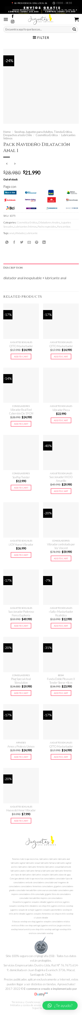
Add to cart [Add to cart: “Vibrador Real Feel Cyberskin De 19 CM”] (21, 424)
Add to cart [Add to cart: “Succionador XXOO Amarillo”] (61, 491)
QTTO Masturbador (21, 346)
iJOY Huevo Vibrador (21, 544)
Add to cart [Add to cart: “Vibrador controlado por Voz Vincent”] (61, 558)
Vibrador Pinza (61, 410)
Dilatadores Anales (49, 222)
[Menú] (5, 19)
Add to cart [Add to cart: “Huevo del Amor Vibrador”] (21, 820)
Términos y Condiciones (26, 1002)
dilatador (20, 233)
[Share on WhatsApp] (6, 242)
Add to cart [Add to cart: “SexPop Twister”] (21, 487)
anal (11, 233)
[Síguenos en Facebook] (12, 16)
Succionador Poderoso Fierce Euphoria (21, 613)
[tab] (41, 268)
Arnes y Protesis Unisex (21, 746)
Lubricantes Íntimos (25, 226)
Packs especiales (47, 226)
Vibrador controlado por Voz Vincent (61, 546)
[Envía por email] (29, 242)
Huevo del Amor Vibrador (21, 810)
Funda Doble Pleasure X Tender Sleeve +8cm (61, 680)
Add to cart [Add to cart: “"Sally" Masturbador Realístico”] (61, 625)
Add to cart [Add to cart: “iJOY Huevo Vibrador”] (21, 555)
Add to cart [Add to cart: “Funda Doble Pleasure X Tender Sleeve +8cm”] (61, 693)
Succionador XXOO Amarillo (61, 478)
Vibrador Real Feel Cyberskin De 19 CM (21, 411)
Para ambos (63, 226)
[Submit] (74, 29)
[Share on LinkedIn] (44, 242)
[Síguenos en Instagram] (12, 22)
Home (7, 132)
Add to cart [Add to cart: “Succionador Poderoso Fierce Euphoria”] (21, 625)
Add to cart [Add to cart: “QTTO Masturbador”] (21, 356)
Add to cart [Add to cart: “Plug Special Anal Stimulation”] (21, 693)
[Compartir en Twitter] (21, 242)
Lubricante (32, 233)
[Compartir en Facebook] (14, 242)
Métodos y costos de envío (25, 1005)
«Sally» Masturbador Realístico (61, 613)
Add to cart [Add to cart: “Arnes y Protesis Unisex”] (21, 757)
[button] (60, 1005)
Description (13, 267)
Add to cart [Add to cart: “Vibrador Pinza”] (61, 420)
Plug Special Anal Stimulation (21, 680)
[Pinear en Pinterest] (36, 242)
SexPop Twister (21, 477)
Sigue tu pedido (41, 1008)
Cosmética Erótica (47, 135)
